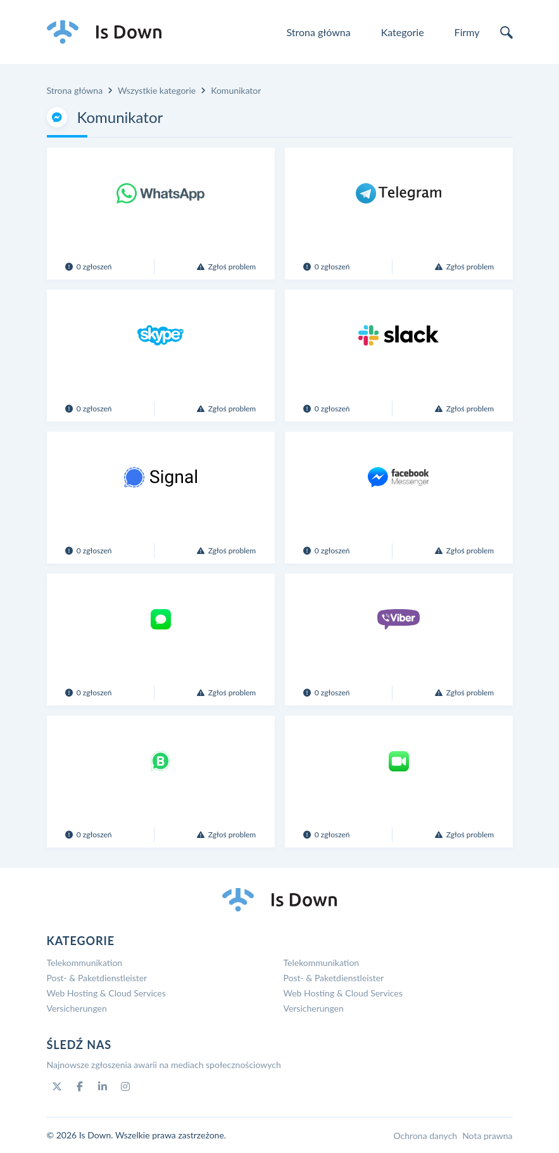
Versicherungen (77, 1008)
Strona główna (318, 32)
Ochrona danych (425, 1135)
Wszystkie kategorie (157, 90)
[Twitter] (57, 1086)
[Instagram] (125, 1086)
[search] (506, 32)
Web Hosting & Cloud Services (106, 993)
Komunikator (236, 90)
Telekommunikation (85, 962)
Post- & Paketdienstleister (97, 977)
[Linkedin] (102, 1086)
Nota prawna (487, 1135)
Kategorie (402, 32)
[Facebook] (80, 1086)
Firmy (467, 32)
